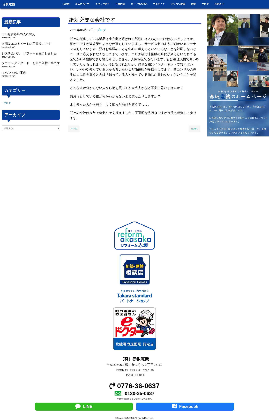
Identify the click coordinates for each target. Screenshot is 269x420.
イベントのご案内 (14, 72)
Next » (194, 128)
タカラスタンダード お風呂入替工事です (31, 63)
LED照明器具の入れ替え (18, 34)
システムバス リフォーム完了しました (29, 53)
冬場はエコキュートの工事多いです (26, 43)
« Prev (74, 128)
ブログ (101, 30)
